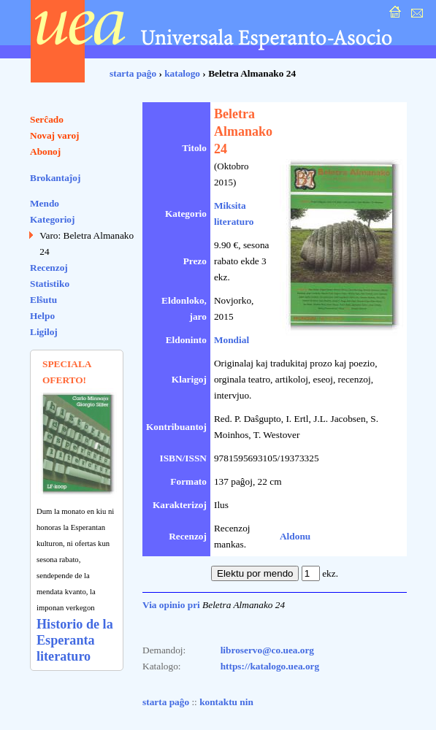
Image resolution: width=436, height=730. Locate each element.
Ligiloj (44, 331)
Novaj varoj (55, 135)
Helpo (42, 315)
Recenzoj (49, 267)
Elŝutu (43, 299)
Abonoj (45, 151)
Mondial (231, 339)
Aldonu (295, 536)
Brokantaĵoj (55, 177)
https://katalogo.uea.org (270, 666)
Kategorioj (52, 219)
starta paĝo (133, 73)
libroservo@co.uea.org (267, 650)
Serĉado (47, 119)
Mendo (44, 203)
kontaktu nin (226, 701)
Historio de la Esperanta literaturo (75, 640)
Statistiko (49, 283)
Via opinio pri (171, 604)
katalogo (182, 73)
